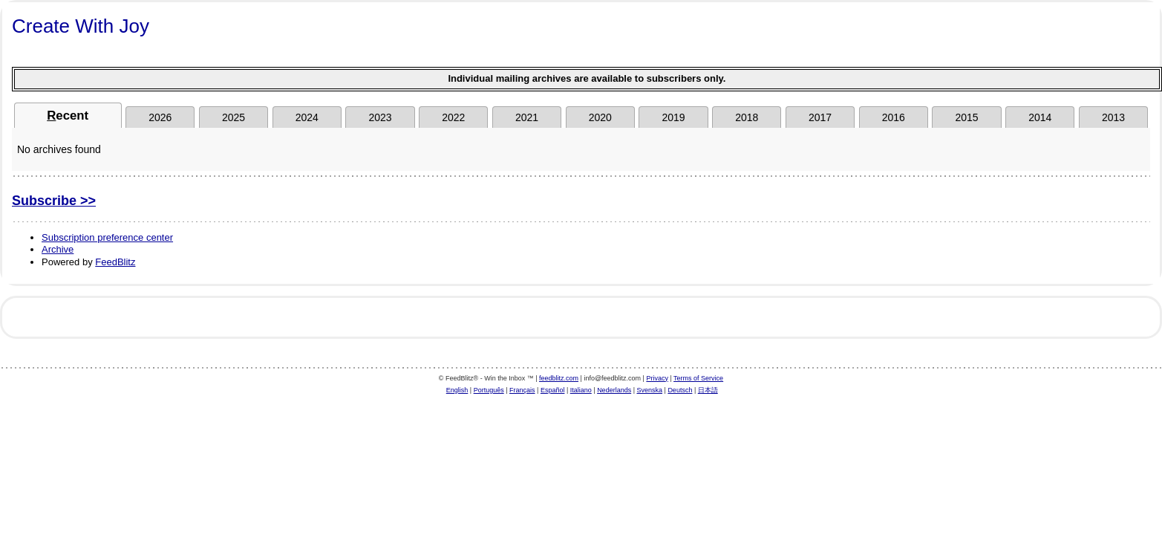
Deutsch (680, 390)
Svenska (650, 390)
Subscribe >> (54, 200)
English (457, 390)
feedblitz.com (558, 378)
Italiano (581, 390)
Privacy (657, 378)
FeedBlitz (115, 262)
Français (522, 390)
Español (553, 390)
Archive (58, 249)
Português (489, 390)
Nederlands (614, 390)
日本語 (708, 390)
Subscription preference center (107, 237)
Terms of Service (698, 378)
